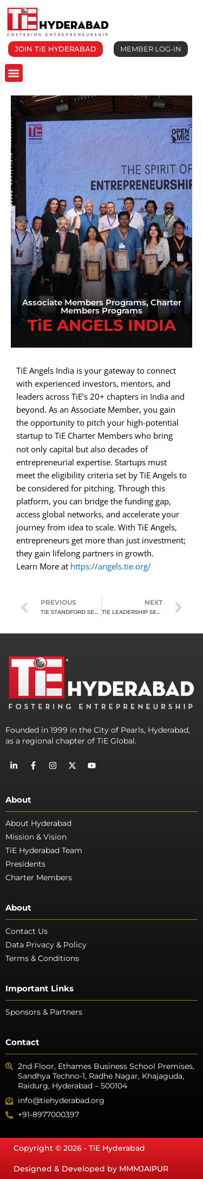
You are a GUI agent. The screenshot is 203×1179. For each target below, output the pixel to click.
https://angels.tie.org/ (110, 566)
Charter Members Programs (121, 306)
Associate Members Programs (84, 302)
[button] (13, 73)
